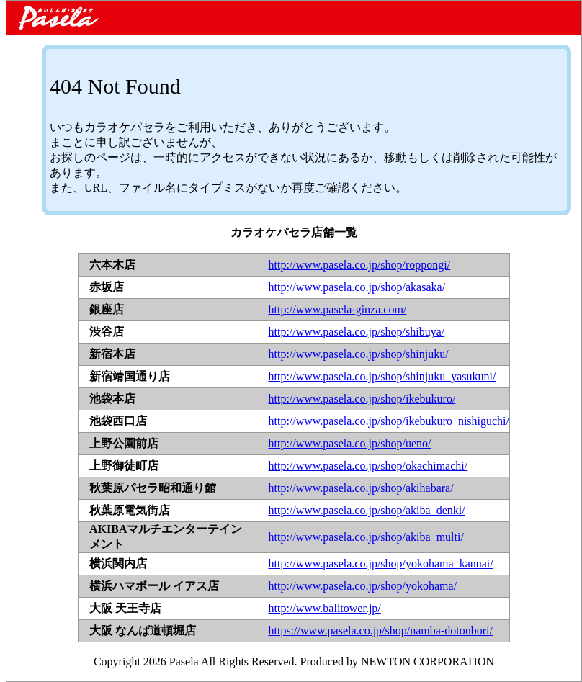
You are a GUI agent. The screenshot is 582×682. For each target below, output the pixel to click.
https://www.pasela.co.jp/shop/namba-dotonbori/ (381, 630)
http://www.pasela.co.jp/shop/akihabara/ (361, 488)
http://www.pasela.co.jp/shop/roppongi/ (360, 265)
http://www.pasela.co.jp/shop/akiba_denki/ (367, 510)
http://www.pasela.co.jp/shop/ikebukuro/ (362, 398)
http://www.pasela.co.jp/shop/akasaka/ (357, 287)
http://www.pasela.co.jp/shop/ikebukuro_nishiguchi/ (389, 421)
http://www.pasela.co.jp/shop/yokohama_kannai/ (381, 563)
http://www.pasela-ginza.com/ (338, 309)
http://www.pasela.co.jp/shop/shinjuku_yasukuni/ (382, 376)
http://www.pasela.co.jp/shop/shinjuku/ (359, 354)
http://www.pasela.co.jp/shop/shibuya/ (357, 332)
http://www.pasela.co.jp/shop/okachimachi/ (368, 465)
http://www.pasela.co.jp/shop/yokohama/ (363, 586)
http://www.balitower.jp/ (325, 608)
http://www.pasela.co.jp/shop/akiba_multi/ (366, 537)
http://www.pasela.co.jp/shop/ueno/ (350, 443)
